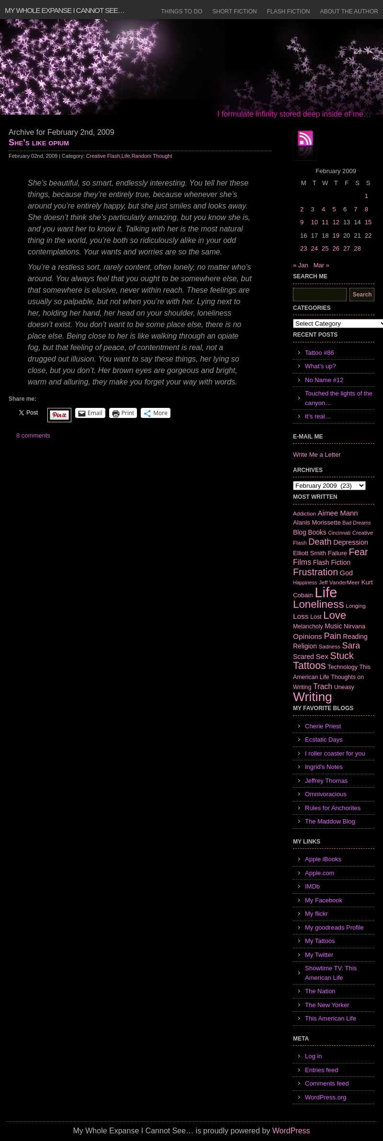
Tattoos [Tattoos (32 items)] (309, 665)
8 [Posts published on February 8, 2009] (366, 209)
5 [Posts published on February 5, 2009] (334, 209)
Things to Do (181, 11)
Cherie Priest (323, 726)
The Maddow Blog (330, 821)
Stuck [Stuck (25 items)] (342, 655)
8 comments (33, 435)
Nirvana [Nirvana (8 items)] (354, 626)
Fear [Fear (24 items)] (358, 552)
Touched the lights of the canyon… (338, 398)
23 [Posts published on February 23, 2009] (303, 248)
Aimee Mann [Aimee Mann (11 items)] (338, 513)
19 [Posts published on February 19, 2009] (335, 235)
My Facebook (323, 900)
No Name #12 (324, 380)
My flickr (316, 913)
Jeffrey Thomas (326, 780)
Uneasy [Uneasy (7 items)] (344, 687)
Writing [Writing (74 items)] (312, 697)
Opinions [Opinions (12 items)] (307, 636)
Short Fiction (235, 11)
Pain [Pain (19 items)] (332, 636)
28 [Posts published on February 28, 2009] (357, 248)
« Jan (300, 265)
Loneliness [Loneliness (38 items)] (318, 604)
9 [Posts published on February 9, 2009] (302, 222)
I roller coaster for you (335, 753)
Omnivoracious (326, 794)
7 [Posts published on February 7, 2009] (355, 209)
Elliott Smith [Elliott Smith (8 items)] (309, 553)
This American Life (330, 1018)
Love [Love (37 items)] (334, 615)
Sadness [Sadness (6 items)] (329, 646)
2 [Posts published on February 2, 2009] (302, 209)
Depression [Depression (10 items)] (350, 542)
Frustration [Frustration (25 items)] (315, 572)
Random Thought (152, 156)
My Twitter (319, 954)
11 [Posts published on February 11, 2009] (325, 222)
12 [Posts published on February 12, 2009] (335, 222)
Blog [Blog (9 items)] (299, 532)
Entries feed (321, 1070)
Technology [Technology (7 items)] (342, 667)
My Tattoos (320, 940)
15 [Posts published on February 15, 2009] (368, 222)
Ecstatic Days (324, 739)
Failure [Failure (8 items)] (337, 553)
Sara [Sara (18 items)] (351, 645)
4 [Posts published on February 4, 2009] (323, 209)
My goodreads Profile (334, 927)
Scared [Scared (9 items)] (303, 656)
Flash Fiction (288, 11)
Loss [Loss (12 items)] (301, 616)
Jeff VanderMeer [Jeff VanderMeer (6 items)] (339, 582)
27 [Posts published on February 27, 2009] (346, 248)
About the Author (349, 11)
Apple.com (319, 873)
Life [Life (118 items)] (326, 592)
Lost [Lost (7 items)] (315, 617)
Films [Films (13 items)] (302, 562)
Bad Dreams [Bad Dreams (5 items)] (356, 523)
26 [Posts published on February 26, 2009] (335, 248)
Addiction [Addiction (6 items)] (304, 513)
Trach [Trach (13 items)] (322, 686)
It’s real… (318, 416)
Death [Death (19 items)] (319, 542)
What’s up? (320, 366)
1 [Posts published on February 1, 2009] (366, 195)
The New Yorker (327, 1005)
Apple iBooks (323, 859)
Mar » (321, 265)
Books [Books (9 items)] (317, 532)
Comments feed (327, 1083)
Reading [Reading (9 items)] (355, 636)
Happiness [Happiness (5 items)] (305, 582)
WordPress (291, 1131)
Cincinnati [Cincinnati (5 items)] (339, 533)
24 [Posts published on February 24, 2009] (314, 248)
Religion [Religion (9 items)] (305, 646)
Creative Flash (103, 156)
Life (126, 156)
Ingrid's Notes (324, 766)
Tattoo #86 (319, 352)
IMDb (312, 886)
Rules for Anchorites (332, 808)
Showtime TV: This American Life (331, 973)
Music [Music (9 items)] (333, 626)
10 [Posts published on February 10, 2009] (314, 222)
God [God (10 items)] (346, 573)
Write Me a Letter (316, 454)
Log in (313, 1056)
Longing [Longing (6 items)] (356, 606)
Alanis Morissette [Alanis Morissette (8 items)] (317, 522)
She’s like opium (39, 142)
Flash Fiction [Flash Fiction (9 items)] (331, 562)
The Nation (320, 991)
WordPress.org (325, 1097)
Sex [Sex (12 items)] (321, 656)
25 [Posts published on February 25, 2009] (325, 248)
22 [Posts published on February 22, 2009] (368, 235)
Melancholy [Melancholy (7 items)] (308, 626)
